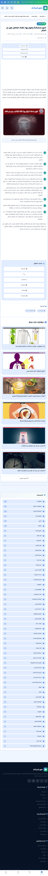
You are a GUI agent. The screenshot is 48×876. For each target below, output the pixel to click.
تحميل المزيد (24, 478)
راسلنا (45, 798)
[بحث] (12, 8)
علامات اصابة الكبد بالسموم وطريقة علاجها (32, 421)
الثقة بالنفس (43, 825)
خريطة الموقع (43, 807)
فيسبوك (24, 269)
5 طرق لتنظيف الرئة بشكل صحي (35, 371)
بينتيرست (24, 296)
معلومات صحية (30, 310)
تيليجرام (24, 285)
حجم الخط (24, 46)
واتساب (24, 279)
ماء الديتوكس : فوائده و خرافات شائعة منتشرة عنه (30, 346)
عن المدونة (44, 795)
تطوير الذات (44, 822)
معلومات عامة (43, 858)
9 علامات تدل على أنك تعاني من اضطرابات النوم (31, 470)
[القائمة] (2, 8)
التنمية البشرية (43, 818)
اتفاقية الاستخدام (42, 804)
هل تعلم (44, 852)
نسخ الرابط (24, 53)
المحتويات (24, 49)
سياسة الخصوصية (42, 801)
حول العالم (44, 861)
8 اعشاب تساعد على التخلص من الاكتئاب (33, 446)
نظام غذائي (44, 849)
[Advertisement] (24, 74)
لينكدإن (24, 290)
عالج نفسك (41, 23)
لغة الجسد (44, 831)
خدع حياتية (44, 834)
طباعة (24, 56)
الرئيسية (45, 792)
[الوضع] (7, 8)
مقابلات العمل (43, 828)
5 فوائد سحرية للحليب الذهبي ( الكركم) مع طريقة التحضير (28, 396)
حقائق (45, 855)
